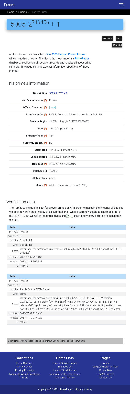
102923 (53, 171)
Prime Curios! (24, 366)
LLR (100, 114)
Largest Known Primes (65, 363)
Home (10, 12)
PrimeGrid (91, 114)
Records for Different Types (65, 374)
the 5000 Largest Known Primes (66, 54)
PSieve (72, 114)
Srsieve (81, 114)
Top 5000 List (65, 366)
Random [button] (117, 45)
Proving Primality (24, 370)
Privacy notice (83, 389)
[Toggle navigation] (121, 5)
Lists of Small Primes (65, 370)
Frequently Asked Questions (24, 374)
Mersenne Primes (65, 377)
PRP (69, 215)
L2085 (52, 114)
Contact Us (106, 377)
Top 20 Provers (105, 374)
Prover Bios (105, 370)
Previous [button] (107, 38)
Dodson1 (63, 114)
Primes (9, 5)
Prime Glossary (24, 363)
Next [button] (119, 38)
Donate (106, 363)
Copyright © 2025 (48, 389)
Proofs (24, 377)
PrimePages (82, 58)
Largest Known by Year (105, 366)
